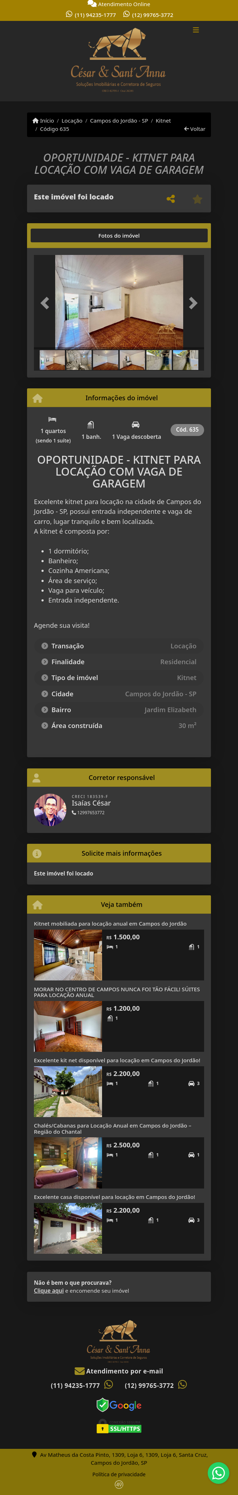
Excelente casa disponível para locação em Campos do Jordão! (114, 1196)
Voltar (195, 128)
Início (43, 120)
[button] (47, 303)
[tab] (57, 235)
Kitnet (163, 120)
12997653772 (88, 813)
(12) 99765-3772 (152, 14)
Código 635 (54, 128)
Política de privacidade (118, 1474)
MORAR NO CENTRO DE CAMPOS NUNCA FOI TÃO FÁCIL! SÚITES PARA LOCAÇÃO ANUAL (117, 992)
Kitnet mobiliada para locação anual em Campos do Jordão (110, 923)
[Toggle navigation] (196, 31)
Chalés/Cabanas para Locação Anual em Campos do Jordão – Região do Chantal (112, 1128)
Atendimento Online (119, 4)
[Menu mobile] (119, 61)
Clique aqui (49, 1290)
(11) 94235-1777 (95, 14)
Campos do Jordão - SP (119, 120)
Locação (72, 120)
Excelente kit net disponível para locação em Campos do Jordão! (117, 1060)
